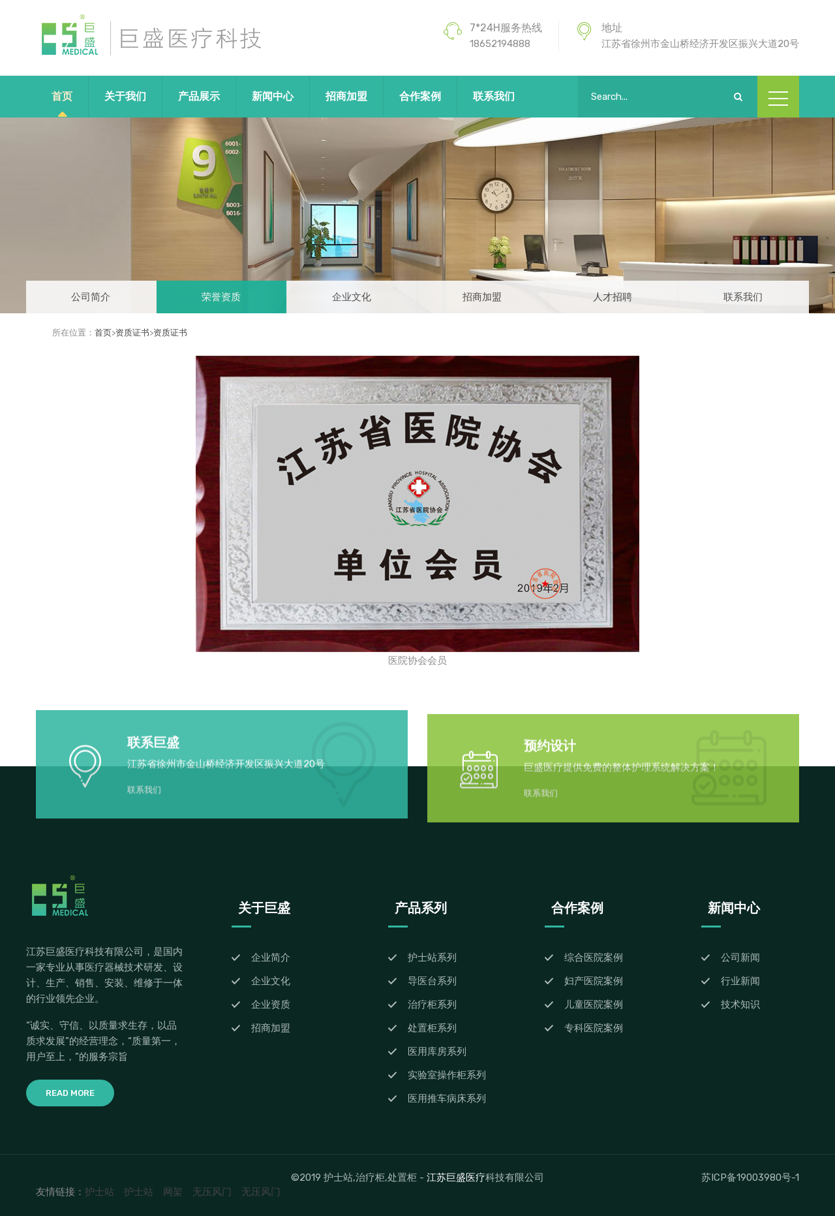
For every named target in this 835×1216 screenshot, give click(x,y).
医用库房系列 (437, 1051)
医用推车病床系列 (447, 1098)
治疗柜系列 (432, 1004)
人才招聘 (612, 297)
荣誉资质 (221, 297)
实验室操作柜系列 (447, 1075)
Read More (70, 1093)
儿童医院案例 (593, 1004)
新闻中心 (273, 96)
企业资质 (270, 1004)
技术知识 (740, 1004)
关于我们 (125, 96)
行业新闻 (740, 981)
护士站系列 (432, 957)
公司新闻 (740, 957)
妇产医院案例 (593, 981)
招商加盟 (346, 96)
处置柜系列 (432, 1028)
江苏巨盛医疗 (456, 1177)
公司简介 (90, 297)
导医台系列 (432, 981)
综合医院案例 (593, 957)
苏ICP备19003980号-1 (750, 1177)
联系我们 (494, 96)
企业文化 (351, 297)
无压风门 (212, 1192)
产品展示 (199, 96)
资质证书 (132, 332)
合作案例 (420, 96)
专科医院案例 (593, 1028)
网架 (173, 1192)
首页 (62, 96)
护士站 (99, 1192)
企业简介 (270, 957)
